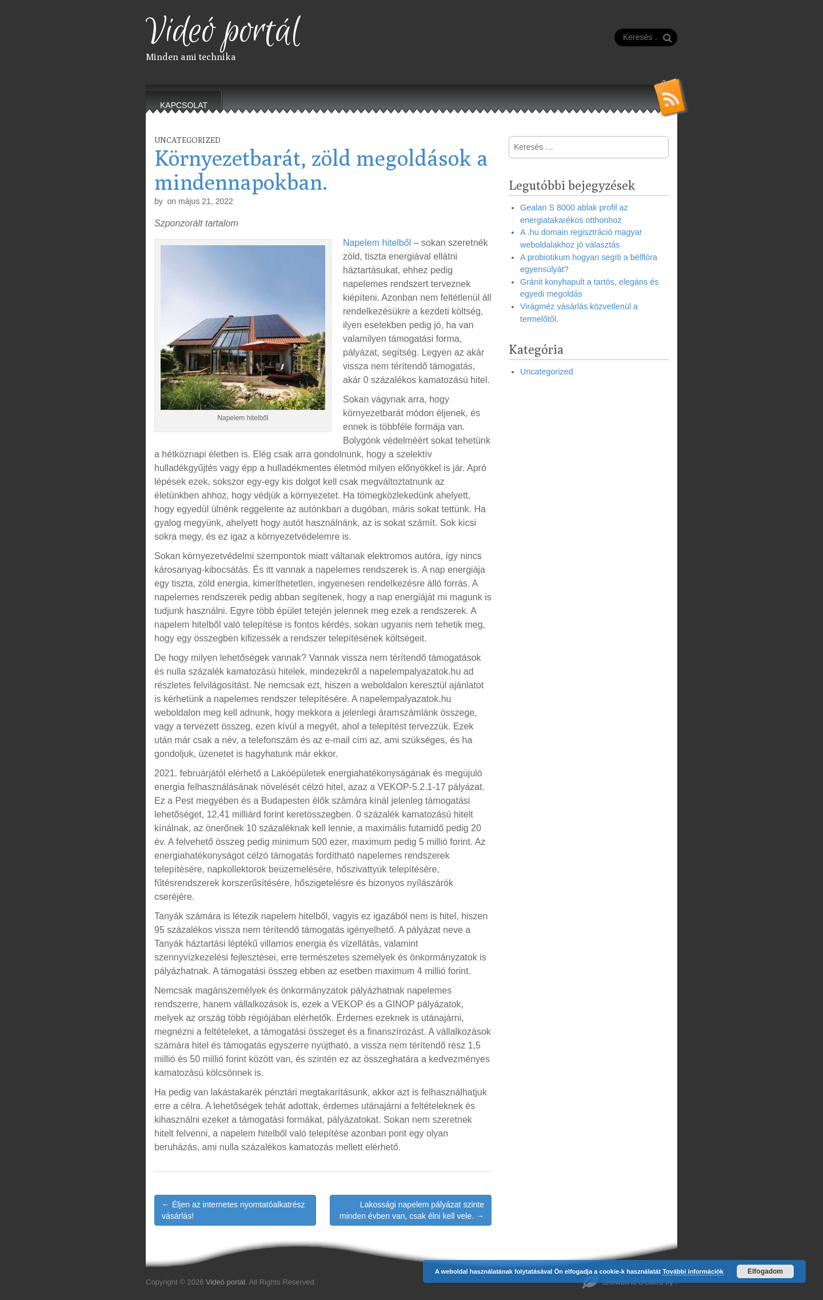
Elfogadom (765, 1271)
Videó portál (223, 31)
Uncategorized (187, 140)
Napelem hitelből (377, 243)
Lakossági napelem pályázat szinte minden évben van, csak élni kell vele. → (411, 1210)
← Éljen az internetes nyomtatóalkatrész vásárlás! (233, 1210)
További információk (693, 1271)
